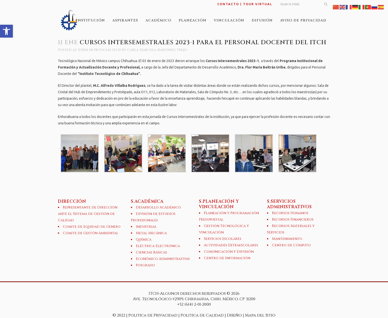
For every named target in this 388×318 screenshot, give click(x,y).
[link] (6, 31)
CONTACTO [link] (228, 4)
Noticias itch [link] (107, 49)
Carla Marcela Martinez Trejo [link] (157, 49)
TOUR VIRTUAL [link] (257, 4)
